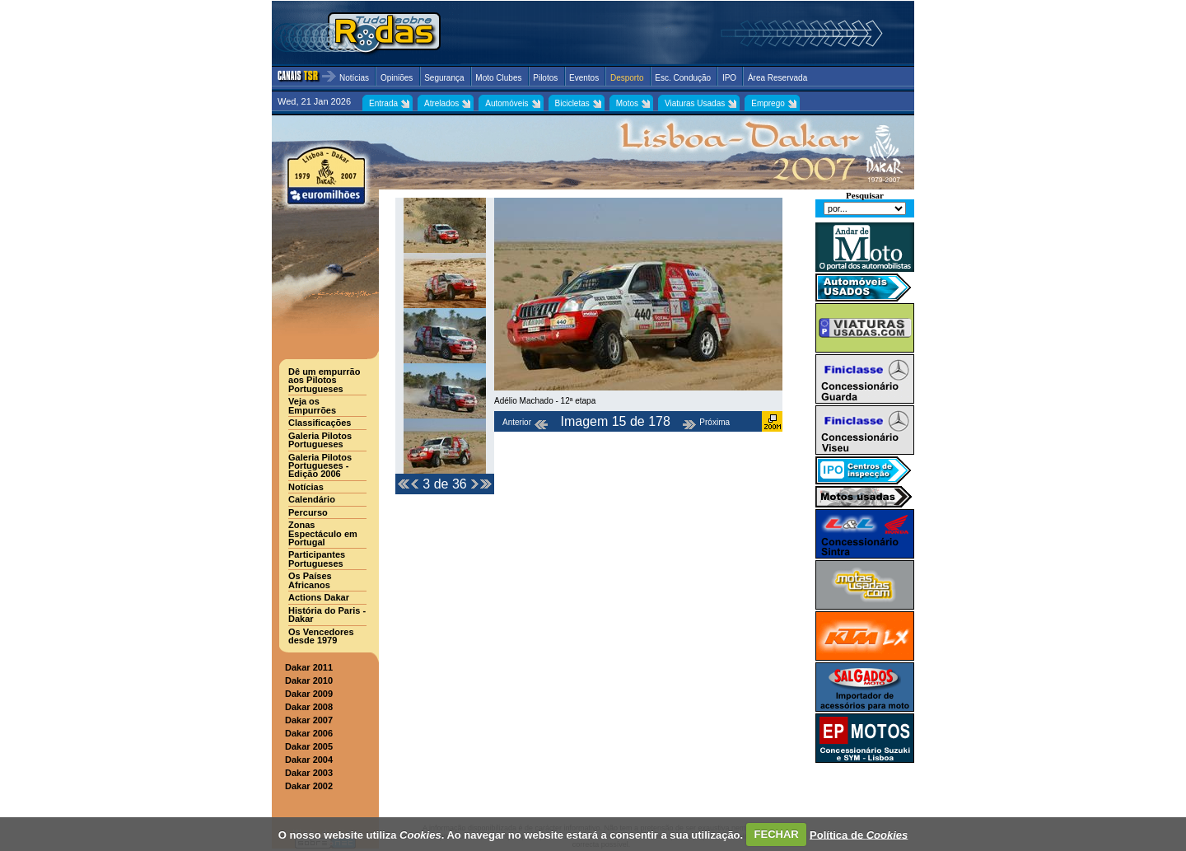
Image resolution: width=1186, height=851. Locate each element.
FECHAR (776, 834)
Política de (859, 834)
